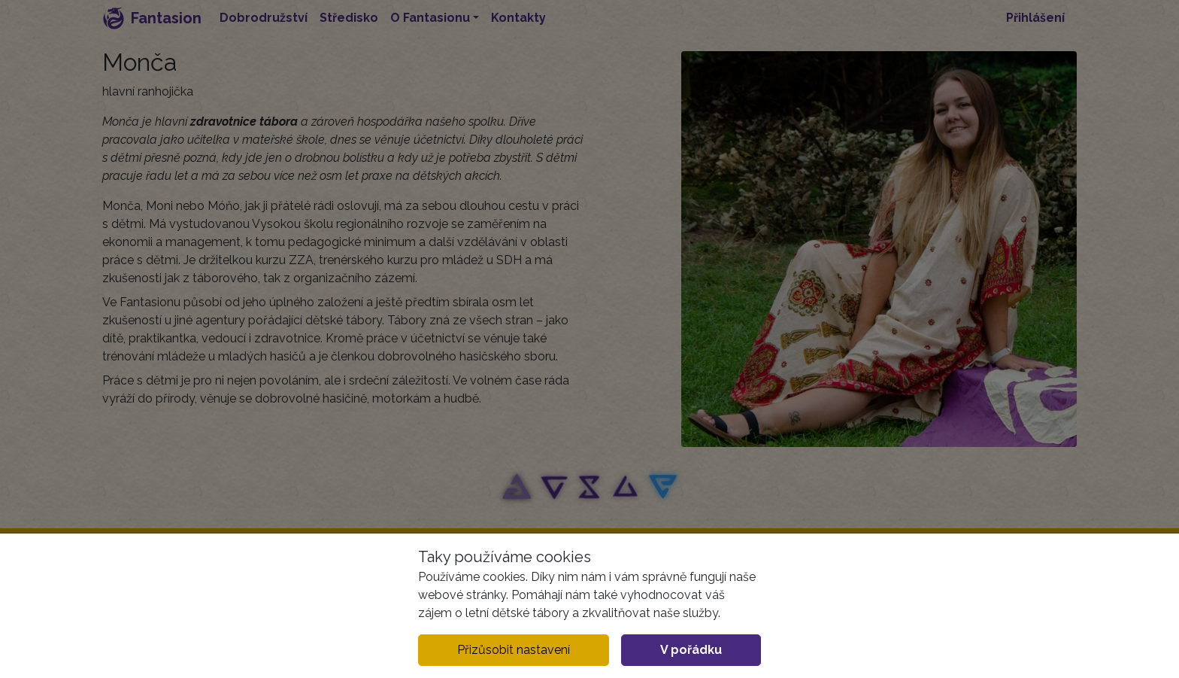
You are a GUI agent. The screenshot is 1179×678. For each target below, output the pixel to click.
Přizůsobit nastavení (513, 650)
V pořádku (691, 650)
